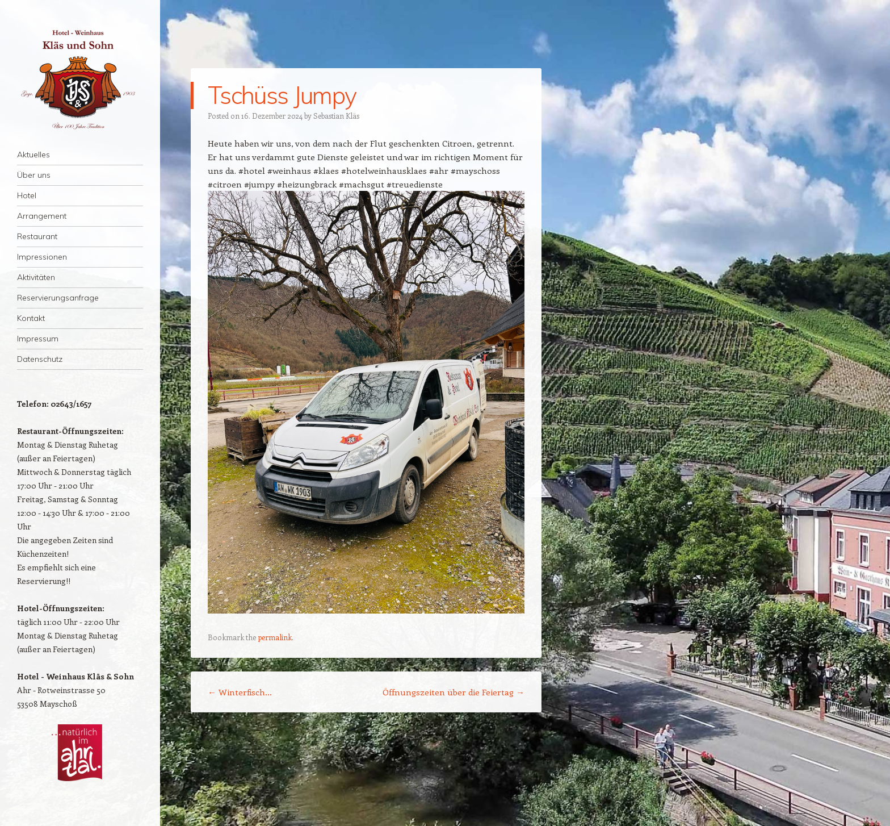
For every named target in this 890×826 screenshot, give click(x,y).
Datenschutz (39, 359)
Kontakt (31, 318)
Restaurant (37, 236)
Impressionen (42, 257)
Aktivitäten (36, 277)
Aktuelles (33, 154)
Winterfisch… (240, 692)
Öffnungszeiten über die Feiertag (453, 692)
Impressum (37, 338)
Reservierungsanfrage (58, 298)
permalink (275, 637)
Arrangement (41, 216)
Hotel (26, 195)
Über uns (34, 175)
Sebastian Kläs (336, 115)
